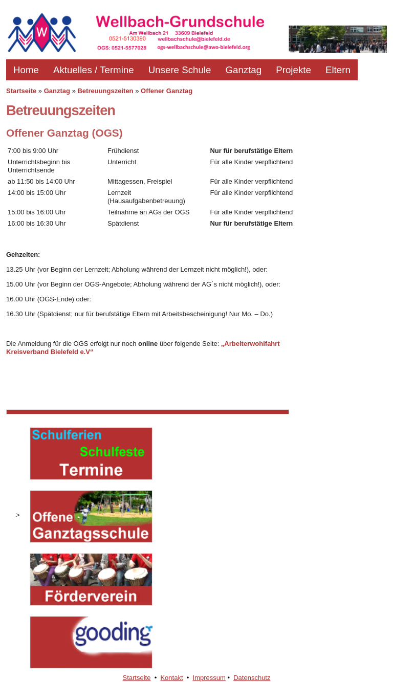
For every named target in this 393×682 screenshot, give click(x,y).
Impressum (209, 677)
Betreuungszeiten (105, 91)
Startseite (21, 91)
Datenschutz (251, 677)
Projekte (293, 69)
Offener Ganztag (166, 91)
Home (26, 69)
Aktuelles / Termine (93, 69)
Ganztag (243, 69)
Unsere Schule (179, 69)
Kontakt (171, 677)
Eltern (338, 69)
